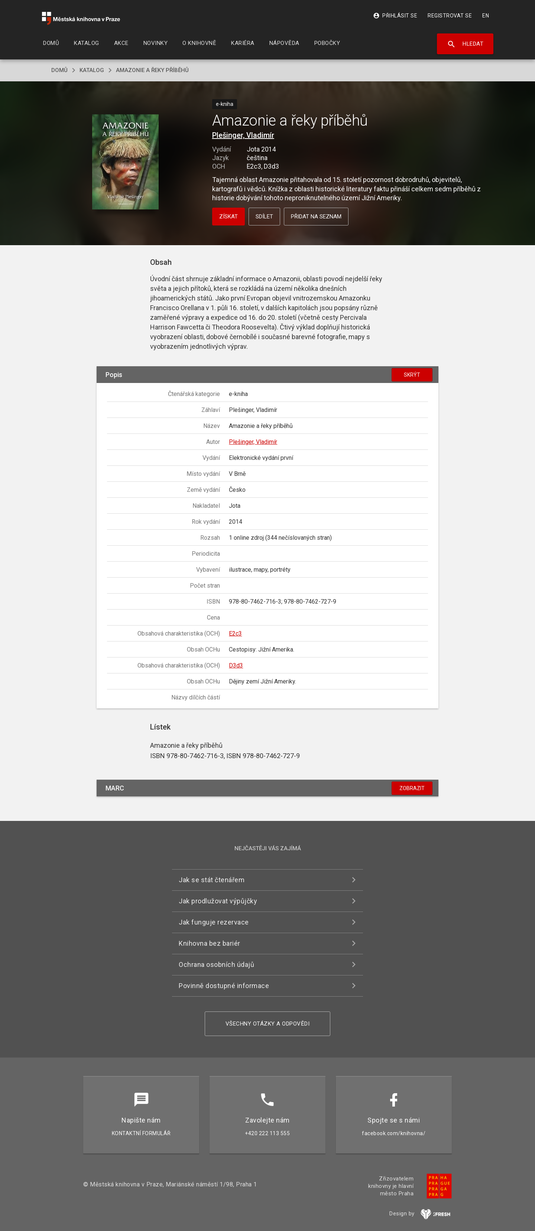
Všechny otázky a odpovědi (268, 1023)
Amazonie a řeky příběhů (152, 70)
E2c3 (235, 633)
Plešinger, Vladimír (243, 135)
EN (485, 16)
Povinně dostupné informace (224, 986)
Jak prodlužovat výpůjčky (218, 901)
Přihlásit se (395, 15)
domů (59, 70)
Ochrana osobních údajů (216, 964)
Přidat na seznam (316, 216)
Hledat (465, 44)
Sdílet (264, 216)
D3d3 (236, 665)
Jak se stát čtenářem (211, 880)
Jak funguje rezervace (214, 922)
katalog (92, 70)
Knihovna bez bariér (209, 943)
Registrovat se (450, 16)
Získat (228, 216)
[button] (125, 162)
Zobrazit (412, 788)
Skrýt (412, 375)
